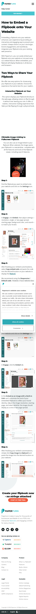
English (15, 612)
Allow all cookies (18, 322)
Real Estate (22, 591)
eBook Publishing (24, 586)
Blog (2, 567)
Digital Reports (24, 596)
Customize (18, 328)
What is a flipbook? (25, 562)
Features (22, 564)
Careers (3, 564)
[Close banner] (33, 284)
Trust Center (5, 586)
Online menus (23, 599)
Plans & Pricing (6, 562)
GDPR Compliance (7, 594)
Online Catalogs (24, 583)
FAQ (20, 573)
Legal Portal (5, 583)
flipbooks (13, 521)
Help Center (23, 570)
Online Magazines (25, 588)
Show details (25, 316)
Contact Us (4, 570)
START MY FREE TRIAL (18, 500)
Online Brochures (24, 594)
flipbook (13, 274)
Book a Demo (23, 567)
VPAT (3, 591)
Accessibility (5, 588)
